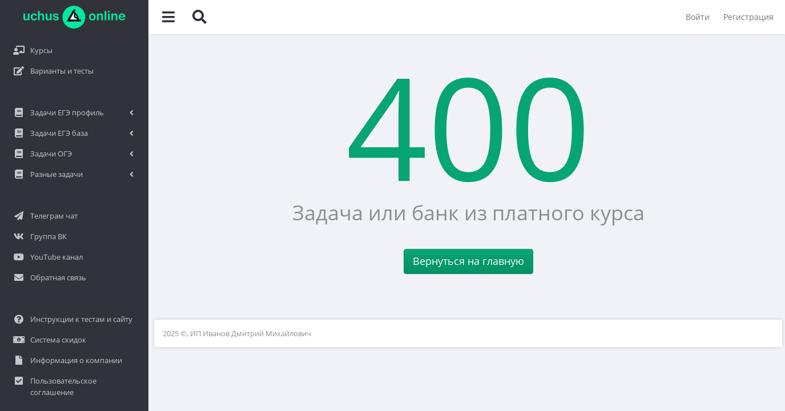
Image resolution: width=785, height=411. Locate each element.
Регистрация (748, 16)
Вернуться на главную (468, 261)
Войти (698, 16)
